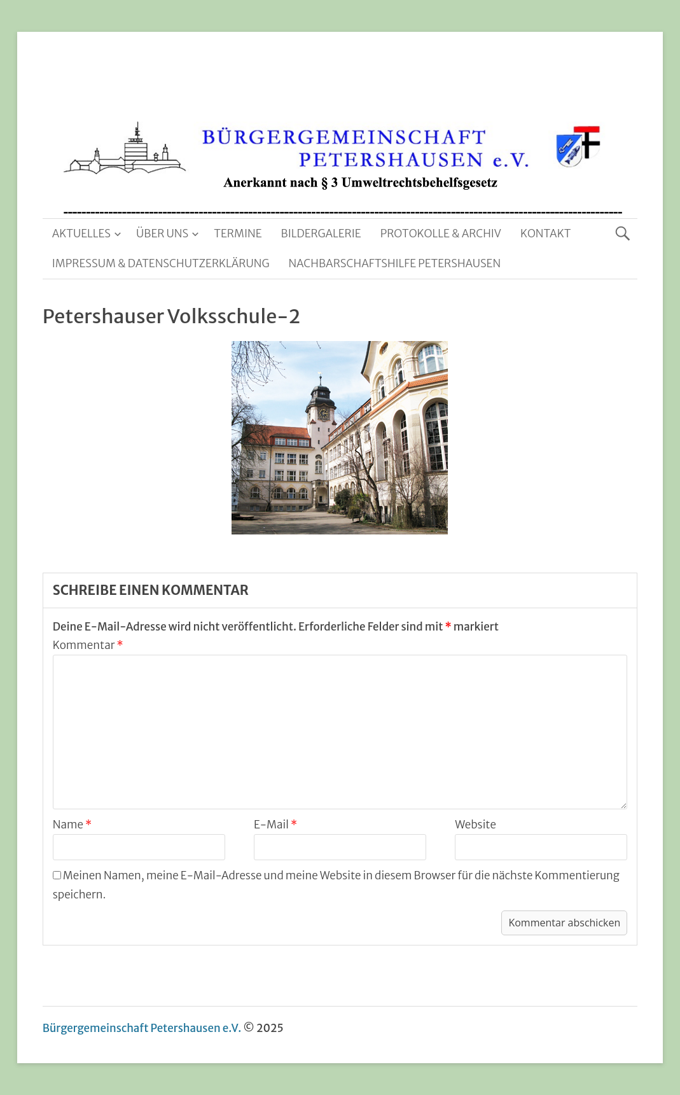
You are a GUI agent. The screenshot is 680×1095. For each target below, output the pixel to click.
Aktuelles (81, 234)
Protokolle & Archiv (440, 234)
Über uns (162, 234)
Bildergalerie (321, 234)
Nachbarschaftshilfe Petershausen (394, 263)
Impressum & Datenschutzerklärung (161, 263)
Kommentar (88, 645)
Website (475, 825)
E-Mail (275, 825)
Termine (237, 234)
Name (72, 825)
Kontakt (545, 234)
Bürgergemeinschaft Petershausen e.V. (142, 1028)
